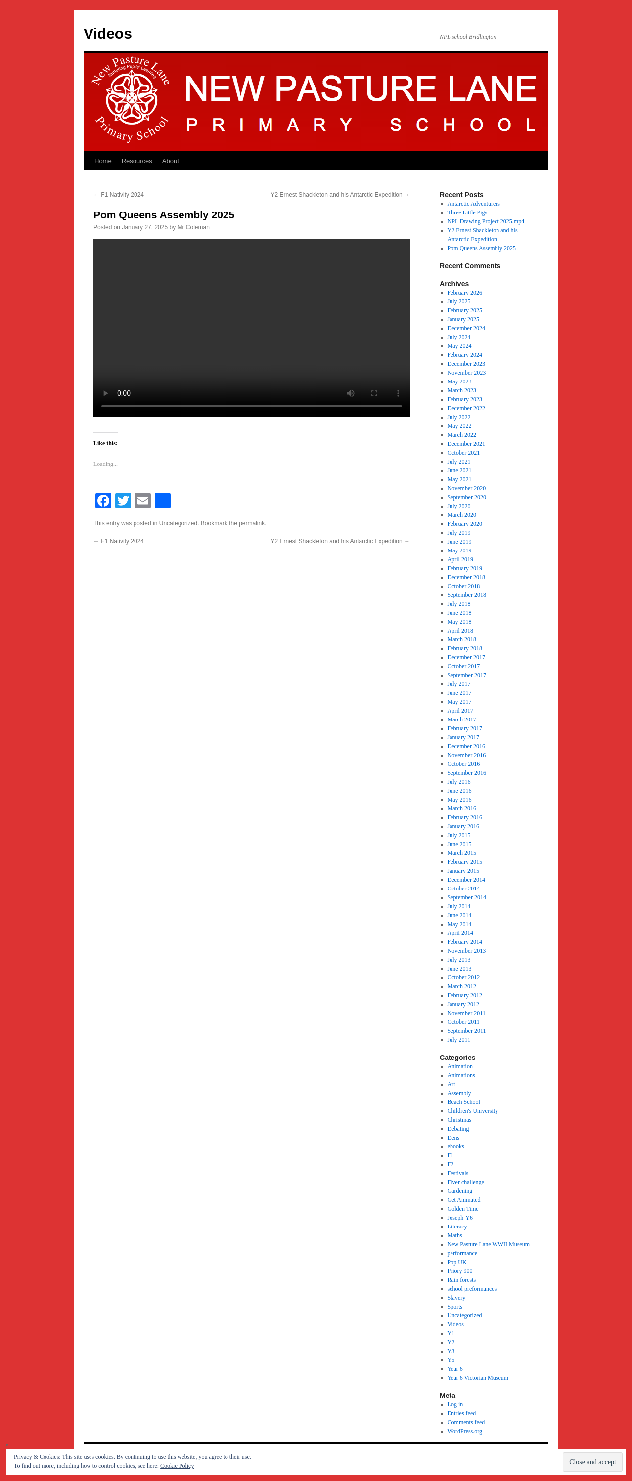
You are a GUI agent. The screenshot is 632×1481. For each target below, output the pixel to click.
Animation (460, 1066)
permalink (252, 523)
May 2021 (460, 479)
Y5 (451, 1359)
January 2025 (463, 319)
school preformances (472, 1288)
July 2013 (459, 959)
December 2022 (466, 408)
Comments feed (466, 1422)
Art (451, 1084)
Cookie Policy (177, 1465)
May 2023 (460, 381)
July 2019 (459, 532)
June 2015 (460, 844)
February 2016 (465, 817)
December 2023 (466, 363)
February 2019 (465, 568)
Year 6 (455, 1368)
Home (103, 161)
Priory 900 (460, 1271)
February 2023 (465, 399)
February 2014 (465, 941)
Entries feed (462, 1413)
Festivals (458, 1173)
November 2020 (467, 488)
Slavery (457, 1297)
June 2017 (460, 692)
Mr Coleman (194, 227)
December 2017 (466, 657)
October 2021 (464, 452)
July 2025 (459, 301)
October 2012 (464, 977)
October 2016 (464, 764)
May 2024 (460, 345)
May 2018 (460, 621)
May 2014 (460, 924)
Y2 (451, 1342)
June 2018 (460, 612)
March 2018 (462, 639)
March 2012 (462, 986)
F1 (451, 1155)
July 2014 (459, 906)
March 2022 (462, 434)
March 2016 (462, 808)
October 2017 (464, 666)
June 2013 (460, 968)
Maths (455, 1235)
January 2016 (463, 826)
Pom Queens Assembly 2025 (482, 248)
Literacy (457, 1226)
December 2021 (466, 443)
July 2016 (459, 781)
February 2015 (465, 861)
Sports (455, 1306)
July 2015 (459, 835)
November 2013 (467, 950)
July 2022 (459, 417)
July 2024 (459, 337)
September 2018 (467, 595)
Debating (458, 1128)
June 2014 (460, 915)
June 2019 (460, 541)
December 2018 (466, 577)
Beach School (464, 1102)
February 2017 (465, 728)
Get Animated (464, 1199)
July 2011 (459, 1039)
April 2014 (460, 933)
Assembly (459, 1093)
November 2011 (467, 1013)
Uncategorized (178, 523)
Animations (461, 1075)
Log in (455, 1404)
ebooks (456, 1146)
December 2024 (466, 328)
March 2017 (462, 719)
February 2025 (465, 310)
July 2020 (459, 506)
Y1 (451, 1333)
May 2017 (460, 701)
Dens (454, 1137)
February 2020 (465, 523)
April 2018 (460, 630)
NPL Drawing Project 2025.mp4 (486, 221)
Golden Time (463, 1208)
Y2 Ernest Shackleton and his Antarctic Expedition (340, 194)
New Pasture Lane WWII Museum (489, 1244)
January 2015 (463, 870)
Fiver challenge (466, 1182)
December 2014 (466, 879)
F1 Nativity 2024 (118, 194)
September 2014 (467, 897)
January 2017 (463, 737)
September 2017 (467, 675)
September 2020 (467, 497)
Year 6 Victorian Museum (478, 1377)
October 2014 (464, 888)
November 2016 (467, 755)
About (170, 161)
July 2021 (459, 461)
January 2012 (463, 1004)
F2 (451, 1164)
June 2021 (460, 470)
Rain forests (462, 1279)
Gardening (460, 1190)
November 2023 (467, 372)
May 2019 (460, 550)
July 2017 (459, 683)
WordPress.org (465, 1431)
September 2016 (467, 772)
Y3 (451, 1351)
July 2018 (459, 603)
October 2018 (464, 586)
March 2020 (462, 514)
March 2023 (462, 390)
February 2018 (465, 648)
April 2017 (460, 710)
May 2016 (460, 799)
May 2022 (460, 426)
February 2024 (465, 354)
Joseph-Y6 (460, 1217)
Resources (137, 161)
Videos (108, 33)
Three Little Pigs (468, 212)
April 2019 (460, 559)
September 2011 (467, 1030)
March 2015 (462, 852)
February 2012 (465, 995)
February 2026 (465, 292)
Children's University (473, 1110)
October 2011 (464, 1021)
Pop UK (457, 1262)
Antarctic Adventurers (474, 203)
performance (463, 1253)
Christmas (460, 1119)
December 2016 (466, 746)
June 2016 (460, 790)
